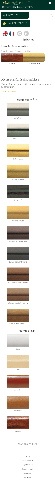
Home (27, 456)
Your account (9, 15)
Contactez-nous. (8, 91)
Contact (27, 477)
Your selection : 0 (18, 23)
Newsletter (27, 473)
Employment (27, 469)
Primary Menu (50, 5)
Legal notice (27, 465)
